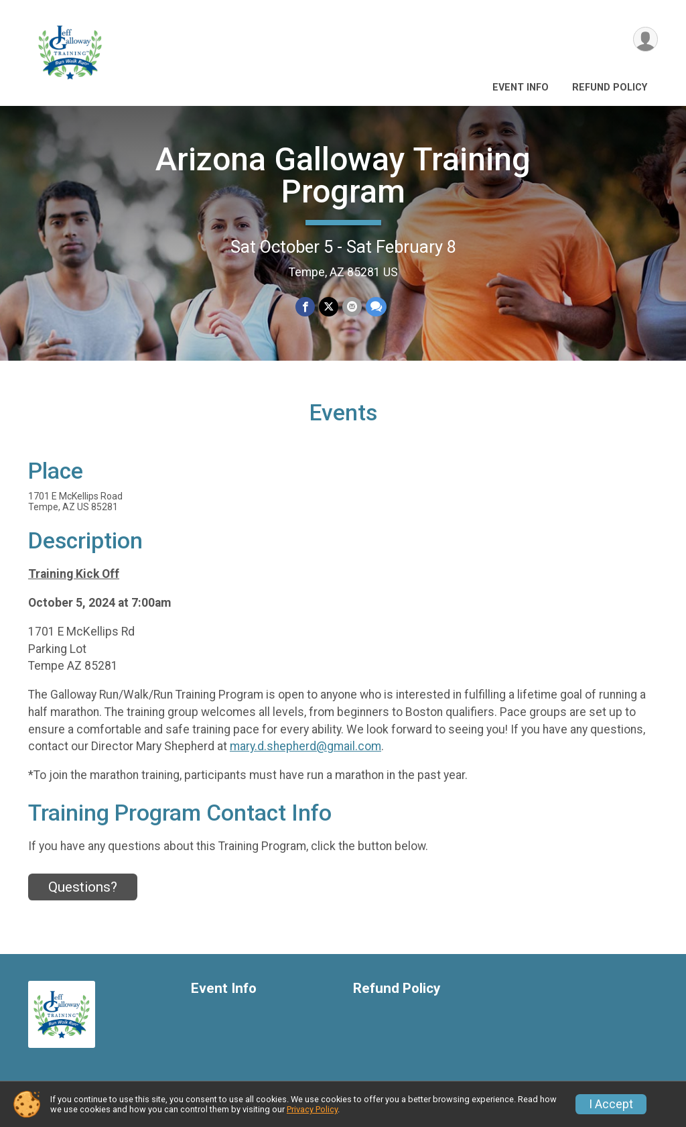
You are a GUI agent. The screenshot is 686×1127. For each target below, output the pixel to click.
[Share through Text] (376, 306)
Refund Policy (609, 87)
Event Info (520, 87)
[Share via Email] (352, 306)
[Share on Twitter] (328, 306)
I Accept (611, 1104)
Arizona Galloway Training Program (343, 175)
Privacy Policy (312, 1109)
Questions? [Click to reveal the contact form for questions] (82, 887)
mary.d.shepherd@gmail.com (305, 746)
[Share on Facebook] (305, 306)
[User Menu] (645, 39)
